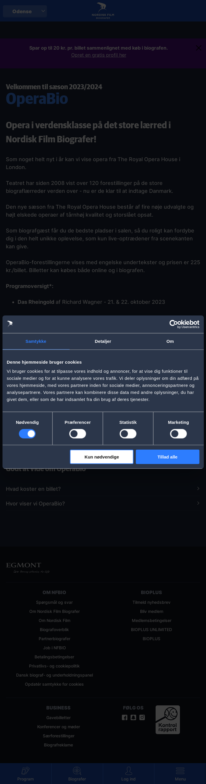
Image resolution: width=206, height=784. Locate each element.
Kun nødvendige (102, 456)
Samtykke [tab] (35, 340)
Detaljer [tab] (103, 340)
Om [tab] (170, 340)
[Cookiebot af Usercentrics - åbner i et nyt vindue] (173, 324)
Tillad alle (168, 456)
